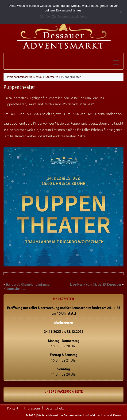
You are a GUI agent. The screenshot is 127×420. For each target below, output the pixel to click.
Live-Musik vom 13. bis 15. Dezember (95, 284)
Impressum (32, 408)
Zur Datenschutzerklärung (69, 16)
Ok (42, 16)
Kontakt (12, 408)
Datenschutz (55, 408)
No (48, 16)
